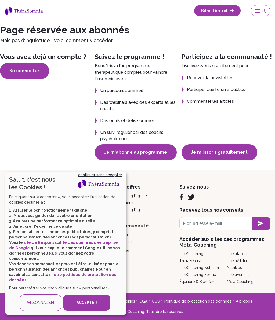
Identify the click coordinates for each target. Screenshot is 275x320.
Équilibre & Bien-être (197, 281)
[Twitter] (191, 197)
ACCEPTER (87, 302)
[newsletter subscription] (261, 223)
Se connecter (25, 70)
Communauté (132, 226)
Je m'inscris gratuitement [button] (219, 152)
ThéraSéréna (190, 261)
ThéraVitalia (237, 261)
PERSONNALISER (41, 302)
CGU (156, 301)
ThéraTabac (237, 254)
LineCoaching (191, 254)
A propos (244, 301)
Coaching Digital (130, 210)
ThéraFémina (238, 275)
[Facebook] (181, 197)
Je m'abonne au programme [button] (135, 152)
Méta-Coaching (240, 281)
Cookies (128, 301)
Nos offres (128, 187)
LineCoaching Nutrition (199, 268)
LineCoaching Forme (197, 275)
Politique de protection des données (197, 301)
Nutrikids (234, 268)
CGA (143, 301)
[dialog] (65, 243)
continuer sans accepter (100, 175)
